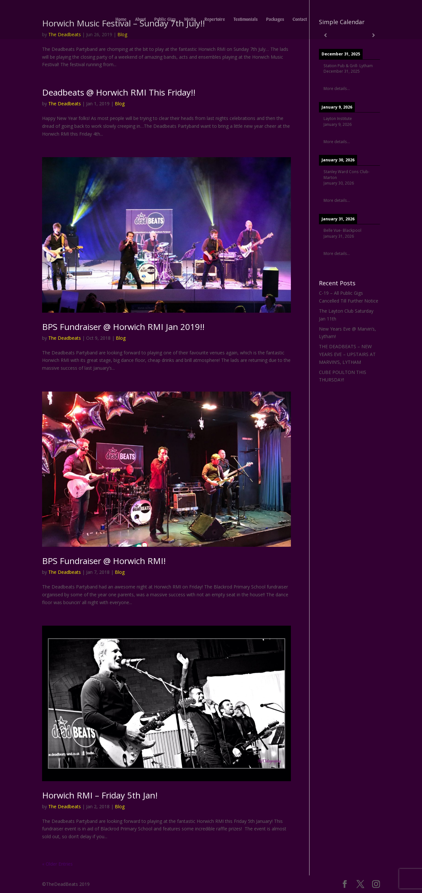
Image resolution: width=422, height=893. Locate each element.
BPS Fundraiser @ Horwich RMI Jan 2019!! (123, 327)
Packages (275, 19)
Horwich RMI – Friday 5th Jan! (100, 795)
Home (121, 19)
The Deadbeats (64, 103)
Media (190, 19)
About (140, 19)
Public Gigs (165, 19)
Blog (120, 103)
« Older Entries (57, 864)
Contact (300, 19)
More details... (337, 88)
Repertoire (214, 19)
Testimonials (246, 19)
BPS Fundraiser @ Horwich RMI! (104, 561)
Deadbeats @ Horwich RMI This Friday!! (118, 92)
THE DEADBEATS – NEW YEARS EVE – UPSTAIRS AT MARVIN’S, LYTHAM (347, 354)
